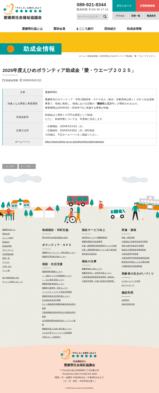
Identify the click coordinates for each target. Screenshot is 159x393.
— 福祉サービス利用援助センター (57, 276)
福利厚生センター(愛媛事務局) (94, 237)
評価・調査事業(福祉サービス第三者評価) (99, 250)
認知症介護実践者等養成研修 (134, 250)
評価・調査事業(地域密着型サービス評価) (99, 246)
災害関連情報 (147, 5)
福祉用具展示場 (128, 304)
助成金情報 (134, 28)
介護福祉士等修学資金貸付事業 (135, 242)
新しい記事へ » (27, 166)
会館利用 (125, 300)
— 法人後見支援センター (53, 280)
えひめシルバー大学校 (131, 281)
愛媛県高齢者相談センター (53, 284)
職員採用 (151, 16)
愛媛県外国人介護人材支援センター (57, 329)
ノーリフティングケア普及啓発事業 (57, 292)
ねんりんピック (128, 285)
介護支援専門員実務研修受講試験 (136, 258)
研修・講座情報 (128, 237)
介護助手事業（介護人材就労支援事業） (98, 281)
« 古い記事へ (10, 166)
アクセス (120, 16)
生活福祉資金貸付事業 (51, 300)
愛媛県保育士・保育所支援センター (97, 273)
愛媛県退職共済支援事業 (92, 242)
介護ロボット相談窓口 (51, 337)
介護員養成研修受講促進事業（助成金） (98, 277)
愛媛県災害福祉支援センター (54, 257)
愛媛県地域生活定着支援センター (56, 296)
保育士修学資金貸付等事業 (133, 246)
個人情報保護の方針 (10, 278)
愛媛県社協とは (32, 28)
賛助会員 (59, 28)
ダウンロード (124, 5)
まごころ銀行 (85, 28)
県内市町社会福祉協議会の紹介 (55, 237)
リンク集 (6, 270)
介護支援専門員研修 (130, 254)
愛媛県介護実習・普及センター (55, 288)
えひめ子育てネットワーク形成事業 (57, 333)
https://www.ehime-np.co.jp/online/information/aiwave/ (74, 141)
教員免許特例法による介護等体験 (136, 262)
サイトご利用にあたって (12, 282)
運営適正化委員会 (89, 254)
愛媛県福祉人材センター (92, 269)
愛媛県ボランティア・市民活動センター (59, 252)
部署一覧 (135, 16)
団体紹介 (110, 28)
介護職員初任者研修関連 (132, 266)
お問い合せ (7, 266)
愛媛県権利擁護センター (52, 272)
